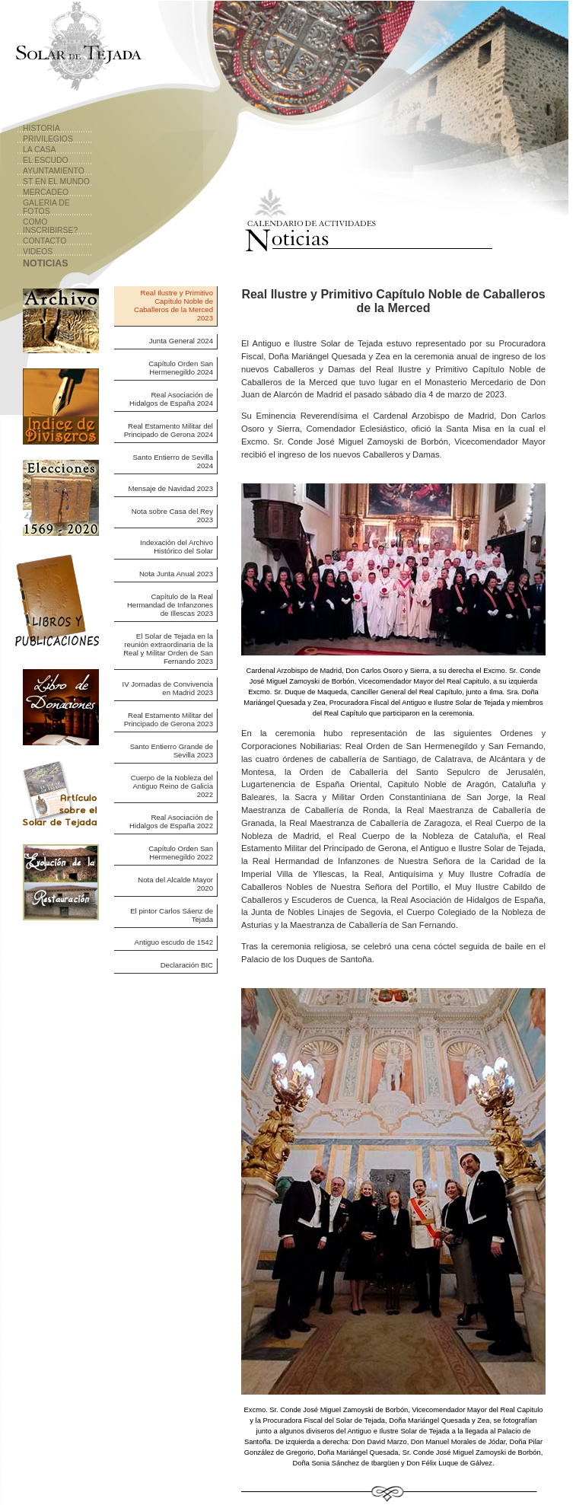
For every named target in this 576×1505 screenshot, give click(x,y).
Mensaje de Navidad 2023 (171, 488)
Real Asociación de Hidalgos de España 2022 (171, 821)
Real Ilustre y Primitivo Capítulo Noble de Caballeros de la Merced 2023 (173, 305)
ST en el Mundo (56, 181)
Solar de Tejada (76, 49)
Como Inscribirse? (50, 226)
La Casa (39, 149)
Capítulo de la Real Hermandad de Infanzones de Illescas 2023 (170, 604)
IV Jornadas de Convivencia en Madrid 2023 (168, 688)
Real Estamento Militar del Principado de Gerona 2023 (168, 719)
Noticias (45, 263)
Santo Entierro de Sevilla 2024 (172, 461)
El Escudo (45, 160)
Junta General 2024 (181, 340)
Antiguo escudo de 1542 (174, 942)
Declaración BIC (187, 965)
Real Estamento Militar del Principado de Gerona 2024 (168, 430)
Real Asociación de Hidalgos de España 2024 (171, 399)
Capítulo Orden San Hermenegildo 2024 (180, 367)
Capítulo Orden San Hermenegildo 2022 (180, 852)
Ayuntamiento (53, 171)
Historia (41, 128)
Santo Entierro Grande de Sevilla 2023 (171, 750)
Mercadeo (45, 192)
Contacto (44, 241)
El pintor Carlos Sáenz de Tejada (171, 915)
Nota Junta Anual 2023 (176, 573)
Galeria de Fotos (46, 207)
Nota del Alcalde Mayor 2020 (175, 883)
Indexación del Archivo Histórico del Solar (176, 546)
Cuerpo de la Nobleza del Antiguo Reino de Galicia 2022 (172, 786)
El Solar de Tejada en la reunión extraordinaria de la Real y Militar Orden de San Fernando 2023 (168, 648)
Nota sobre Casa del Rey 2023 (172, 515)
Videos (38, 251)
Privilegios (48, 139)
